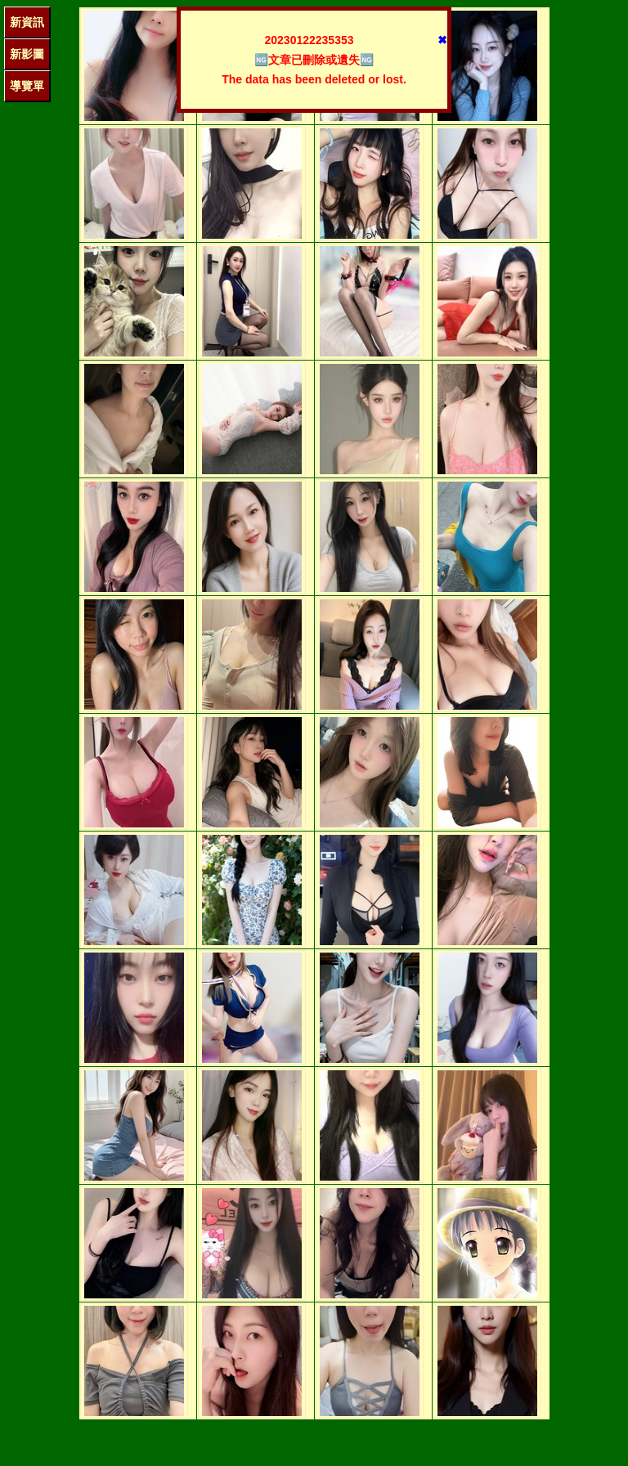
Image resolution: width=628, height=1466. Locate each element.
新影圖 (27, 54)
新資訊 (27, 22)
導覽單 (27, 85)
